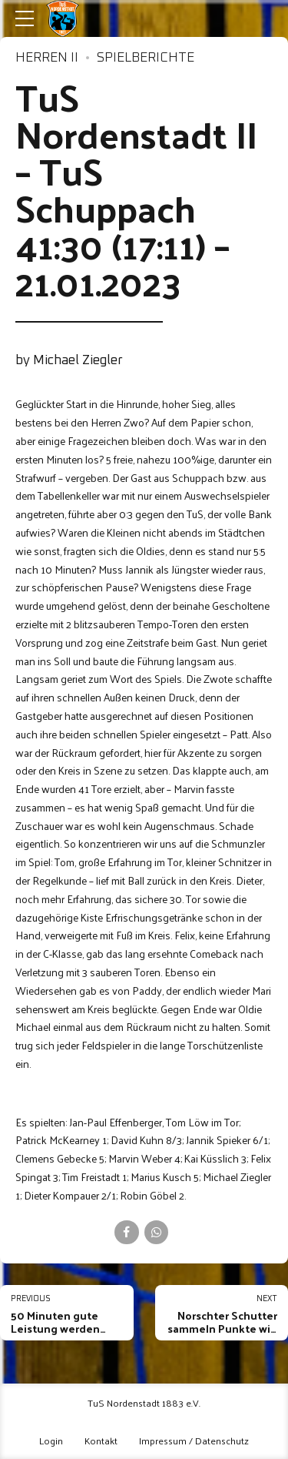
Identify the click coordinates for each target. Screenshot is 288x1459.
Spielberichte (145, 58)
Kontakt (101, 1440)
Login (51, 1440)
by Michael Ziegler (69, 360)
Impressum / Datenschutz (194, 1440)
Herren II (46, 58)
